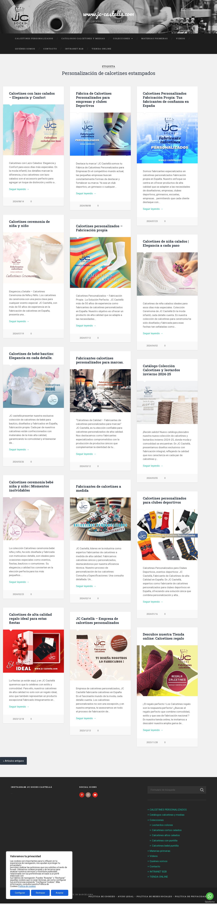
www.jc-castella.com (108, 13)
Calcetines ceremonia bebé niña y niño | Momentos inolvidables (31, 486)
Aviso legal (126, 898)
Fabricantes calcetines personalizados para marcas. (99, 360)
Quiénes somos (25, 48)
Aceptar (59, 893)
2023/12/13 (85, 731)
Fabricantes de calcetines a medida (98, 489)
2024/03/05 (152, 478)
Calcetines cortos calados (167, 831)
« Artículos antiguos (13, 762)
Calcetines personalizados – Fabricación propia (99, 228)
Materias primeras (154, 38)
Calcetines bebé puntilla (165, 847)
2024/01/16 (152, 614)
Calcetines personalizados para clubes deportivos (164, 500)
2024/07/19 (18, 334)
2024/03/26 (18, 462)
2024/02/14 (85, 599)
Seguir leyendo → (19, 189)
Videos (180, 38)
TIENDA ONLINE (101, 48)
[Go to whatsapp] (210, 896)
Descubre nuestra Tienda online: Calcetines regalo (163, 637)
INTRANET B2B (74, 48)
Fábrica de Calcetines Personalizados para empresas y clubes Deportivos (94, 99)
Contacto (50, 48)
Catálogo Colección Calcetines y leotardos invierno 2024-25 (161, 370)
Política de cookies (27, 886)
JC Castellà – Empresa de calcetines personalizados (97, 621)
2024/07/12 (85, 338)
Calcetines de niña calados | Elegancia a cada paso (166, 243)
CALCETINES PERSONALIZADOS (34, 38)
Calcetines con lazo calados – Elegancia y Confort (32, 95)
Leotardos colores (162, 826)
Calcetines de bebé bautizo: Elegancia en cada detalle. (31, 356)
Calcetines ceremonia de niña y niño (29, 223)
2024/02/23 (18, 595)
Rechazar (40, 893)
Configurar (20, 893)
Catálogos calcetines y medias (83, 38)
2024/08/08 (85, 206)
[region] (39, 875)
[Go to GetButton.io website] (210, 902)
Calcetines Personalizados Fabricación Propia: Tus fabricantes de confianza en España (166, 99)
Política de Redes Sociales (154, 898)
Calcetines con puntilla (164, 841)
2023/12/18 (18, 719)
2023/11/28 (152, 743)
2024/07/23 (152, 221)
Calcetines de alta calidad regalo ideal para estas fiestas (30, 619)
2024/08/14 (18, 201)
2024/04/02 (152, 346)
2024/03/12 (85, 466)
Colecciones (121, 38)
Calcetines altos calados (166, 836)
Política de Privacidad (190, 898)
